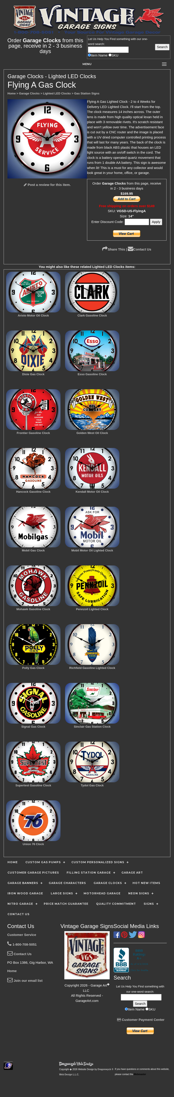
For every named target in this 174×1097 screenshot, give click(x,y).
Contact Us (139, 249)
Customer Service (21, 935)
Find (113, 39)
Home (12, 971)
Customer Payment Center (140, 1020)
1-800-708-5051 (22, 944)
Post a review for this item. (47, 185)
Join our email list (25, 980)
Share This (113, 249)
